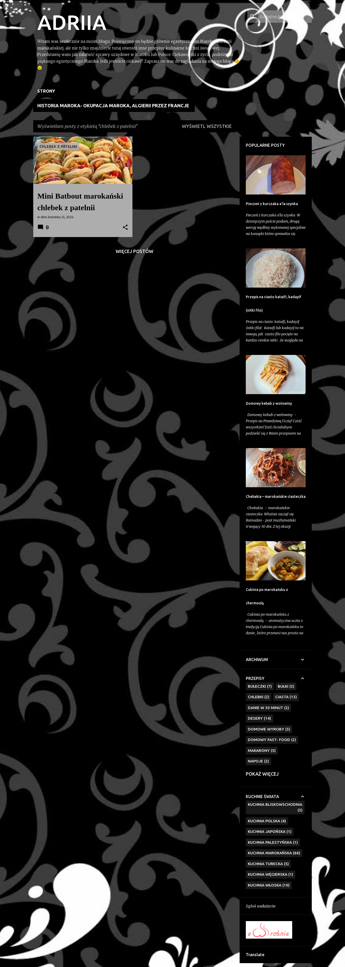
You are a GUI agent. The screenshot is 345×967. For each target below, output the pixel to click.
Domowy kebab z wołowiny (269, 403)
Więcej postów (134, 251)
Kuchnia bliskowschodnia (275, 807)
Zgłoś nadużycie (260, 906)
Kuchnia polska (267, 821)
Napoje (258, 761)
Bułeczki (260, 686)
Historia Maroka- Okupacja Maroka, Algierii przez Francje (113, 105)
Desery (259, 718)
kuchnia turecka (268, 864)
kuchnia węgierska (270, 874)
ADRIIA (71, 22)
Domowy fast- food (272, 740)
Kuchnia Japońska (269, 832)
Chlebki (258, 697)
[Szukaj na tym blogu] (285, 16)
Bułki (286, 686)
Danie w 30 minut (268, 708)
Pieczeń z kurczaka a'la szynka (272, 204)
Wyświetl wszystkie (207, 126)
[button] (125, 227)
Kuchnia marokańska (274, 853)
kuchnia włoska (269, 885)
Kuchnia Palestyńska (273, 843)
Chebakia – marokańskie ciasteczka (276, 496)
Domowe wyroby (269, 729)
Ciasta (286, 697)
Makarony (262, 751)
